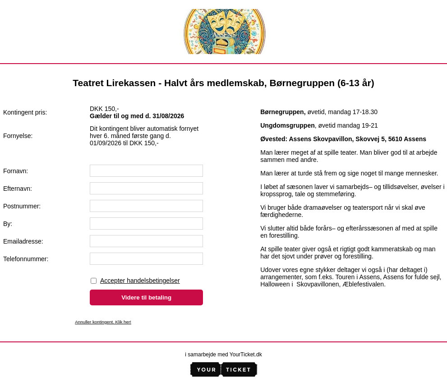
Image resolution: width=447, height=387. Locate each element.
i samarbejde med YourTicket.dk (223, 354)
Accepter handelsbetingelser (140, 280)
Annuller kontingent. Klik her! (103, 321)
